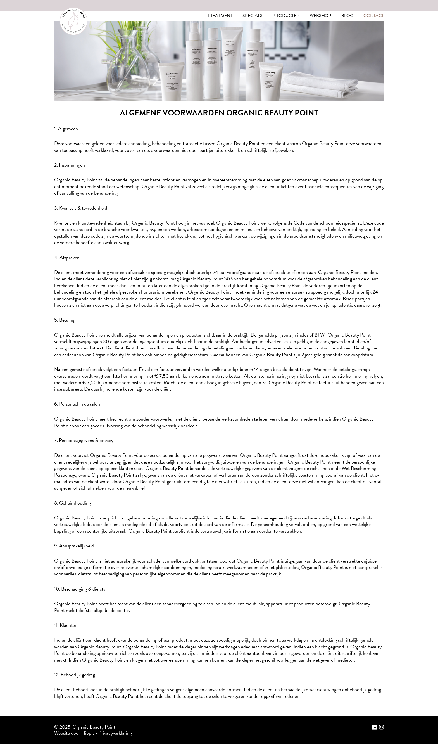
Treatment (219, 15)
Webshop (320, 15)
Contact (373, 15)
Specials (252, 15)
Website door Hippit (74, 732)
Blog (347, 15)
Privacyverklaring (115, 732)
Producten (286, 15)
